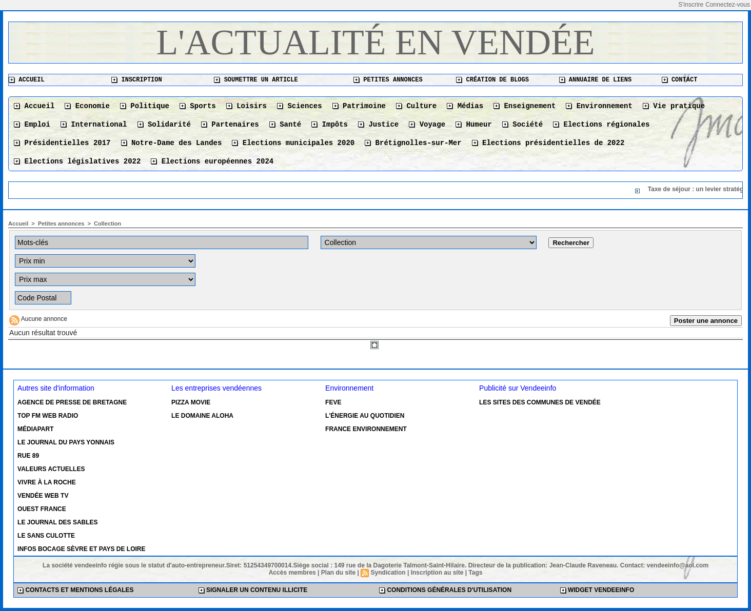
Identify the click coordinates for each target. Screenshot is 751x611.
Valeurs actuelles (51, 469)
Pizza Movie (190, 402)
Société (522, 124)
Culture (416, 106)
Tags (475, 572)
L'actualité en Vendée (375, 42)
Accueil (27, 80)
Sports (198, 106)
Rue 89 (28, 455)
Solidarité (164, 124)
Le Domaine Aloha (202, 415)
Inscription (136, 80)
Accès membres (292, 572)
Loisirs (246, 106)
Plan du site (338, 572)
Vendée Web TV (42, 495)
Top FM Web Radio (47, 415)
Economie (87, 106)
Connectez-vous (727, 4)
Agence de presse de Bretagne (72, 402)
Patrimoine (359, 106)
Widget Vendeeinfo (597, 590)
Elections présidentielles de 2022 (548, 143)
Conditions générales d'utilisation (445, 590)
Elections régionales (601, 124)
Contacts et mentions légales (75, 590)
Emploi (32, 124)
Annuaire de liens (595, 80)
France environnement (366, 429)
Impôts (329, 124)
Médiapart (35, 429)
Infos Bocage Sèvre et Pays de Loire (81, 549)
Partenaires (230, 124)
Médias (465, 106)
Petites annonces (387, 80)
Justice (378, 124)
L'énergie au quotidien (364, 415)
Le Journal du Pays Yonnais (65, 442)
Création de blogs (492, 80)
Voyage (427, 124)
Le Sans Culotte (46, 535)
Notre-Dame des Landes (171, 143)
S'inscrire (690, 4)
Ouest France (41, 509)
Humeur (474, 124)
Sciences (299, 106)
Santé (285, 124)
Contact (680, 80)
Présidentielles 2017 (62, 143)
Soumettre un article (256, 80)
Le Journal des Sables (57, 522)
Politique (144, 106)
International (94, 124)
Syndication (388, 572)
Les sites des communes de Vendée (540, 402)
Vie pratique (674, 106)
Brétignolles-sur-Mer (413, 143)
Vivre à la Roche (46, 482)
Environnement (599, 106)
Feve (333, 402)
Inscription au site (437, 572)
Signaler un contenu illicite (253, 590)
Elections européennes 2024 (212, 161)
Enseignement (524, 106)
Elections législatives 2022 (77, 161)
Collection (107, 223)
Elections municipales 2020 (293, 143)
